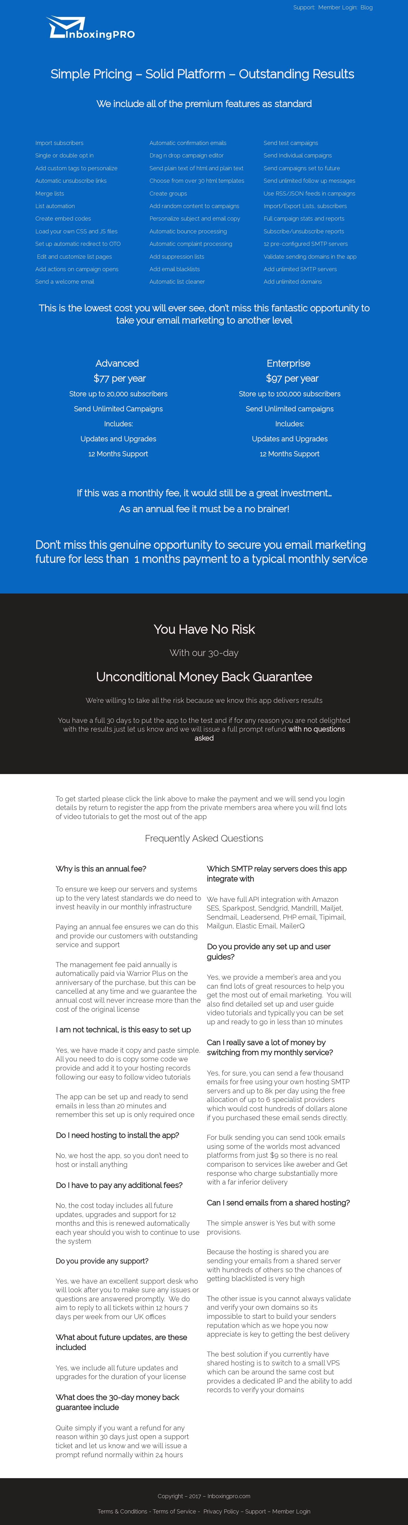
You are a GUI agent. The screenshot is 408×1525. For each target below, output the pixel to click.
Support (303, 7)
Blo (364, 7)
